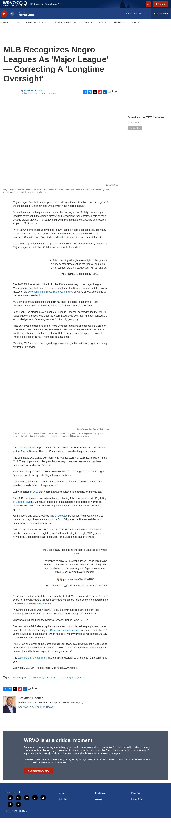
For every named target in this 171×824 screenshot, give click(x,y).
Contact (98, 805)
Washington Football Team (32, 664)
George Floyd (23, 508)
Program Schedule (37, 28)
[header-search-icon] (149, 7)
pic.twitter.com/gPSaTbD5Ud (91, 273)
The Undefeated (58, 521)
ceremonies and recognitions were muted (50, 298)
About (61, 799)
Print (115, 97)
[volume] (12, 20)
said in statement (67, 243)
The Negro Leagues (72, 684)
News (17, 28)
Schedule (63, 805)
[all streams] (160, 19)
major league (19, 684)
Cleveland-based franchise (64, 636)
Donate (163, 7)
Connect (136, 28)
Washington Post (27, 453)
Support (103, 28)
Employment (100, 799)
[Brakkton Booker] (9, 710)
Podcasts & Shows (66, 28)
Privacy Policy (137, 805)
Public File (135, 799)
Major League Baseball (44, 684)
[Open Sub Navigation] (10, 28)
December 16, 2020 (87, 280)
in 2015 (34, 498)
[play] (4, 19)
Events (87, 28)
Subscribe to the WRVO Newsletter (146, 123)
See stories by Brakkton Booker (36, 713)
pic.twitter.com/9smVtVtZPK (78, 585)
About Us (119, 28)
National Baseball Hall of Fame (34, 609)
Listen (4, 28)
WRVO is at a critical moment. (59, 746)
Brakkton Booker (33, 96)
